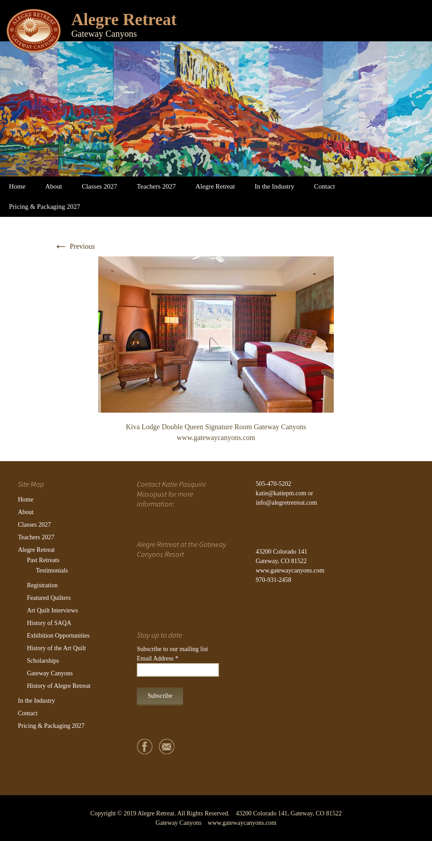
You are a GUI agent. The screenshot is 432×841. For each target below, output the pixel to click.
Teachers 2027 (156, 186)
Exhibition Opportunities (58, 635)
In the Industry (274, 186)
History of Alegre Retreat (59, 685)
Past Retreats (43, 560)
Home (17, 186)
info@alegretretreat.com (286, 502)
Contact (324, 186)
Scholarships (43, 660)
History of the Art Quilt (56, 648)
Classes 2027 (99, 186)
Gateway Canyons (50, 673)
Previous (74, 246)
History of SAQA (49, 623)
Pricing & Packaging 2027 (44, 206)
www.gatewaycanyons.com (290, 570)
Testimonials (52, 570)
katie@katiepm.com (281, 493)
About (53, 186)
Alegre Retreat (215, 186)
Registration (42, 585)
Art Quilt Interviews (52, 610)
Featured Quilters (49, 597)
